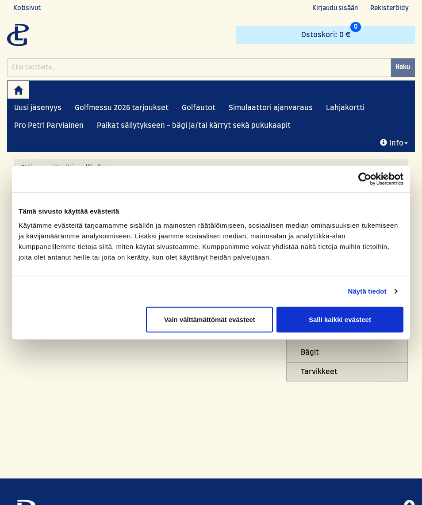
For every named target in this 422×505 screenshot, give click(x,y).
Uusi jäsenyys (37, 107)
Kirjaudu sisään (335, 8)
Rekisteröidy (389, 8)
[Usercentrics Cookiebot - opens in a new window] (364, 179)
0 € (331, 32)
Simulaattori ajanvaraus (271, 107)
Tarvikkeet (319, 371)
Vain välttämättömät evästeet (209, 319)
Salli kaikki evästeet (340, 319)
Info (394, 143)
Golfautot (198, 107)
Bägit (310, 352)
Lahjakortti (345, 107)
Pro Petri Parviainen (49, 125)
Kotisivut (27, 8)
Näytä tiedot (367, 291)
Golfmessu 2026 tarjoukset (122, 107)
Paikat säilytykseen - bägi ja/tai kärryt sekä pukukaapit (194, 125)
